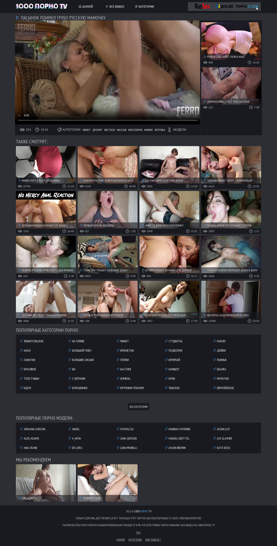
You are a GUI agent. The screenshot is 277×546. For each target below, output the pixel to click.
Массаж (122, 130)
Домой (85, 6)
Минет (87, 130)
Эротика (159, 130)
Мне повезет (153, 540)
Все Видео (114, 6)
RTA (138, 532)
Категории (144, 6)
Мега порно (135, 130)
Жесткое (109, 130)
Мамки (148, 130)
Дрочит (97, 130)
